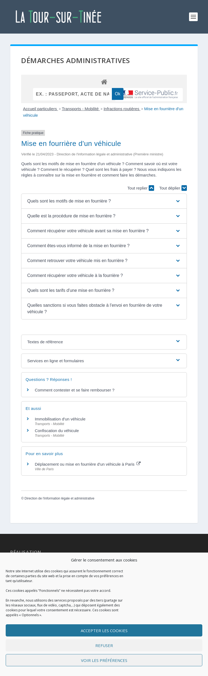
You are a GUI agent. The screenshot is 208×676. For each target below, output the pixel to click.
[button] (104, 201)
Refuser (104, 645)
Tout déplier (173, 188)
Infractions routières (121, 108)
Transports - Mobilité (81, 108)
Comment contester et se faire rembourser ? (74, 390)
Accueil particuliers (40, 108)
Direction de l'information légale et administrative (60, 498)
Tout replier (140, 188)
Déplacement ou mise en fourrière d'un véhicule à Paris (87, 464)
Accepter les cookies (104, 630)
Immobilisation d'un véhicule (60, 419)
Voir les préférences (104, 660)
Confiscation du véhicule (57, 431)
